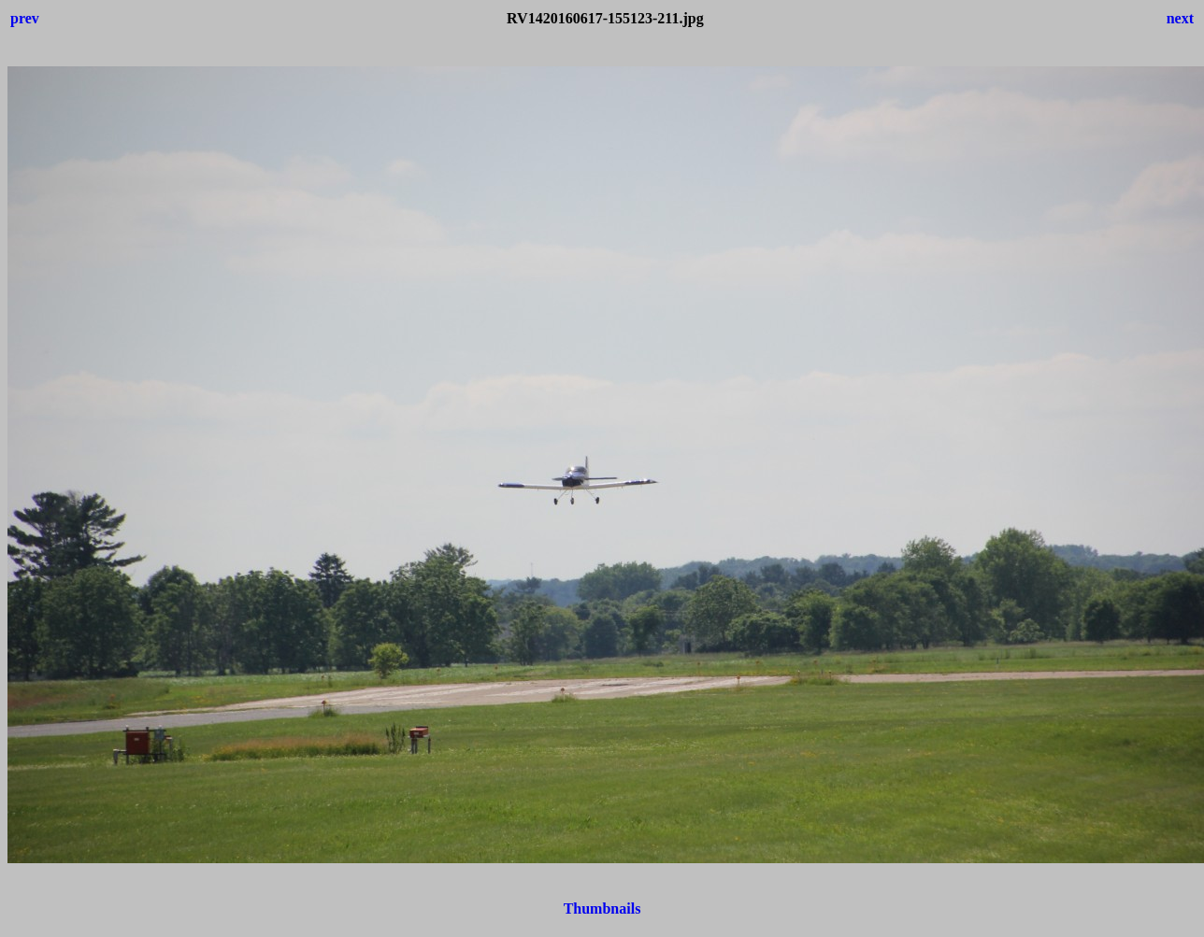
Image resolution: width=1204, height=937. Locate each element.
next (1180, 18)
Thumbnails (602, 908)
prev (24, 18)
